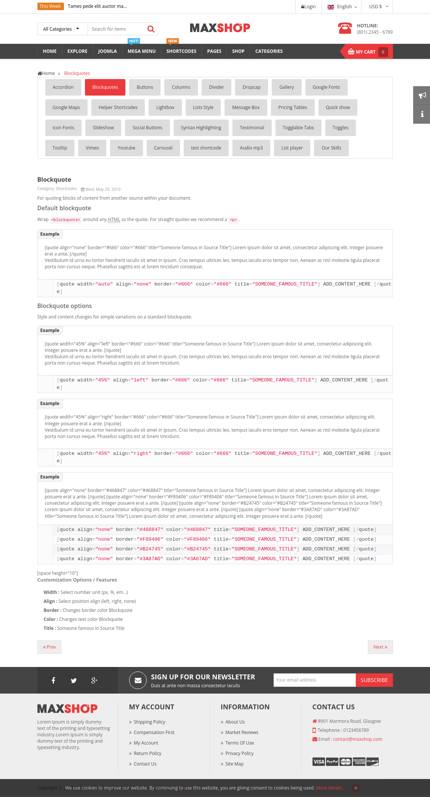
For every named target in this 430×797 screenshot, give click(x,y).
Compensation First (154, 732)
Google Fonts (326, 87)
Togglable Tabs (298, 127)
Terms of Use (240, 743)
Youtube (126, 148)
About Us (235, 722)
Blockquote (54, 179)
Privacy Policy (240, 753)
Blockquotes (105, 87)
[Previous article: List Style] (49, 647)
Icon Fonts (63, 127)
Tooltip (60, 148)
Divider (216, 87)
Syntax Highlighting (201, 127)
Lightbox (165, 107)
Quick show (338, 107)
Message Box (245, 107)
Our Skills (331, 148)
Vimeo (92, 148)
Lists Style (203, 107)
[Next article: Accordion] (380, 647)
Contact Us (145, 764)
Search (151, 29)
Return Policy (147, 753)
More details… (330, 788)
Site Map (235, 764)
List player (292, 148)
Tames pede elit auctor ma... (97, 6)
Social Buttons (147, 127)
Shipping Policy (149, 722)
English (339, 6)
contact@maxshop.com (357, 739)
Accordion (63, 87)
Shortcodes (66, 188)
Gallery (286, 87)
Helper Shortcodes (118, 107)
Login (308, 6)
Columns (181, 87)
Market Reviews (242, 732)
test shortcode (206, 148)
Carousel (163, 148)
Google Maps (66, 107)
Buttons (145, 87)
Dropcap (251, 87)
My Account (146, 743)
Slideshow (103, 127)
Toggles (340, 127)
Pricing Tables (292, 107)
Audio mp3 (251, 148)
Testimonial (252, 127)
